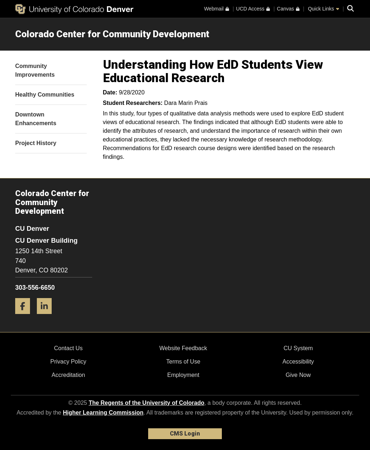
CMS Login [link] (185, 433)
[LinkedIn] (47, 317)
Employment (183, 375)
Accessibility (298, 361)
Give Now (298, 375)
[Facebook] (25, 317)
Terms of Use (183, 361)
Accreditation (68, 375)
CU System (298, 348)
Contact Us (68, 348)
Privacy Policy (68, 361)
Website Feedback (183, 348)
